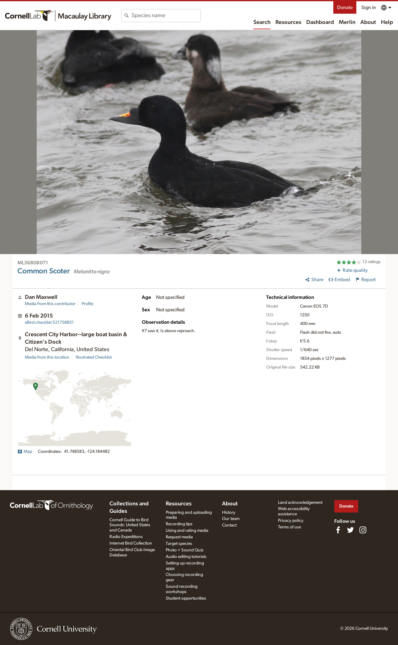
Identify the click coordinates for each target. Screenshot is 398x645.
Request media (179, 537)
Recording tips (179, 524)
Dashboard (320, 22)
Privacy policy (290, 520)
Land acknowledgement (300, 502)
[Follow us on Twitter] (350, 530)
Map (24, 451)
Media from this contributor (50, 304)
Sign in (368, 7)
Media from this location (47, 357)
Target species (179, 543)
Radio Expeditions (126, 537)
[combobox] (166, 15)
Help (387, 22)
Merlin (347, 22)
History (228, 512)
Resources (288, 22)
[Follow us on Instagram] (363, 530)
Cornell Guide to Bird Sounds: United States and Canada (129, 525)
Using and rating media (187, 530)
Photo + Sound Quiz (184, 550)
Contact (229, 525)
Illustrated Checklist (94, 357)
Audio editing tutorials (186, 557)
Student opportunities (186, 598)
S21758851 (49, 322)
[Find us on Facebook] (338, 530)
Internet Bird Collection (130, 543)
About (368, 22)
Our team (230, 519)
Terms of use (289, 527)
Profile (87, 304)
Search (262, 22)
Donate (345, 7)
